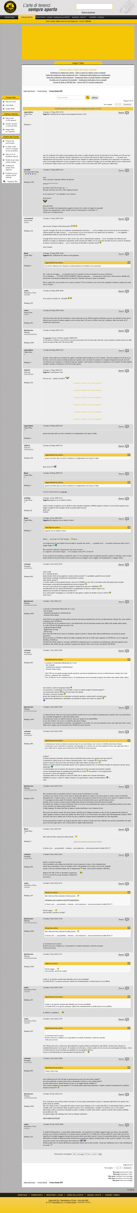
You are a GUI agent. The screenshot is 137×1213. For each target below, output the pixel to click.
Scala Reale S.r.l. (58, 1202)
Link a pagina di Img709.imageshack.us (65, 900)
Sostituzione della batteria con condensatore (94, 75)
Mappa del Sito (54, 1200)
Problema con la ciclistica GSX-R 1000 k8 (11, 175)
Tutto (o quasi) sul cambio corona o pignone (90, 73)
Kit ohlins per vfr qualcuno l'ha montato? (63, 80)
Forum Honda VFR (55, 91)
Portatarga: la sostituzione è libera (62, 73)
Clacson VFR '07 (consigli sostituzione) (90, 82)
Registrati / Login (44, 17)
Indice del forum (29, 91)
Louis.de (48, 338)
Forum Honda (42, 91)
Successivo (127, 104)
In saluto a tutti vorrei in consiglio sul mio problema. (12, 149)
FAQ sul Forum (11, 102)
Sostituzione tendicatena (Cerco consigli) (93, 80)
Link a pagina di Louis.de (51, 1118)
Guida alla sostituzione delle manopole (60, 77)
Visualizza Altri (12, 181)
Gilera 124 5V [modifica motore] (12, 155)
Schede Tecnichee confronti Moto (11, 125)
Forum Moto (27, 17)
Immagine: (48, 900)
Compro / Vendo (96, 17)
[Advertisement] (78, 42)
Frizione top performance (10, 142)
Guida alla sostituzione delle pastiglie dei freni (62, 75)
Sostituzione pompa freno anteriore (10, 168)
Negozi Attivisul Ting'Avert (10, 130)
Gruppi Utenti (10, 109)
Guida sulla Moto (62, 17)
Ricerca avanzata (88, 12)
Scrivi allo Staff (83, 1200)
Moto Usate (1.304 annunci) (11, 119)
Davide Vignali (71, 1202)
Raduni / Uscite (79, 17)
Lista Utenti (9, 105)
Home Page (9, 17)
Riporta (121, 112)
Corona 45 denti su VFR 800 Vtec (64, 82)
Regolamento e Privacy (68, 1200)
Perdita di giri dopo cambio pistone (12, 161)
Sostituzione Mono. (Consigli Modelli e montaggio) (92, 77)
